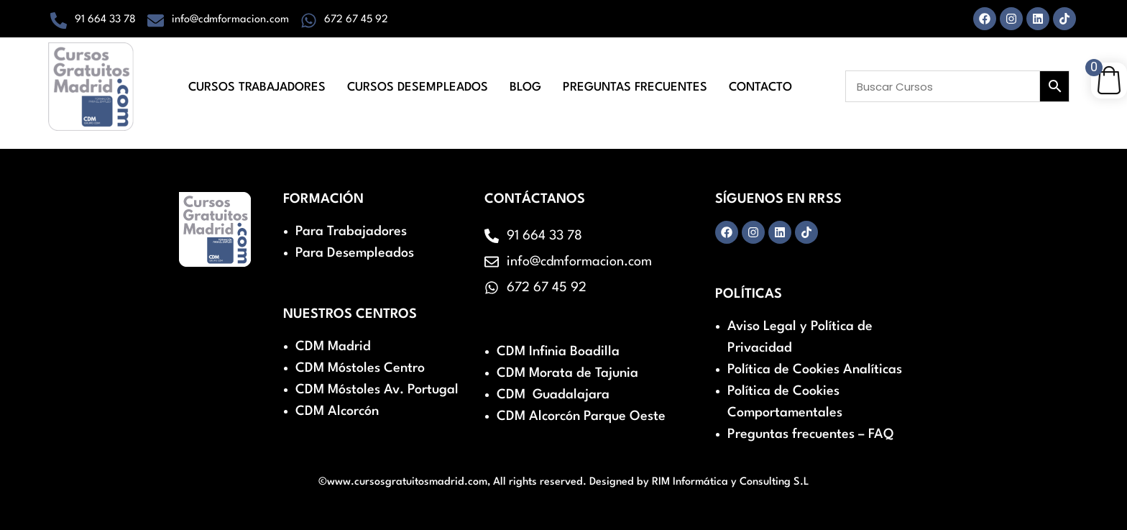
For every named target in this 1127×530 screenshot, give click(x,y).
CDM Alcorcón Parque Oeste (581, 416)
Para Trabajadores (351, 231)
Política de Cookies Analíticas (814, 369)
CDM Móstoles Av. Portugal (377, 389)
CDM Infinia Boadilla (558, 351)
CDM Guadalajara (553, 394)
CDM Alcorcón (337, 411)
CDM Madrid (333, 346)
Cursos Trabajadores (257, 87)
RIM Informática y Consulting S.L (730, 482)
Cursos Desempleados (417, 87)
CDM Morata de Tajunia (567, 373)
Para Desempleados (354, 253)
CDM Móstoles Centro (360, 368)
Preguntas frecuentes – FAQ (810, 434)
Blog (525, 87)
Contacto (760, 87)
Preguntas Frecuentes (635, 87)
